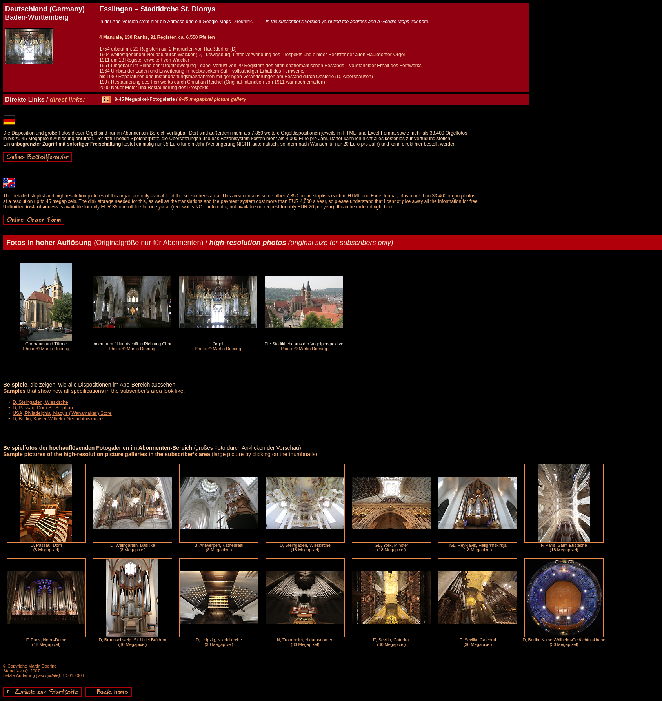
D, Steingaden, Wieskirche (40, 402)
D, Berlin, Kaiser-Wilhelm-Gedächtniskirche (58, 419)
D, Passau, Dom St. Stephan (43, 408)
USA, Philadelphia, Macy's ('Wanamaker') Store (62, 413)
